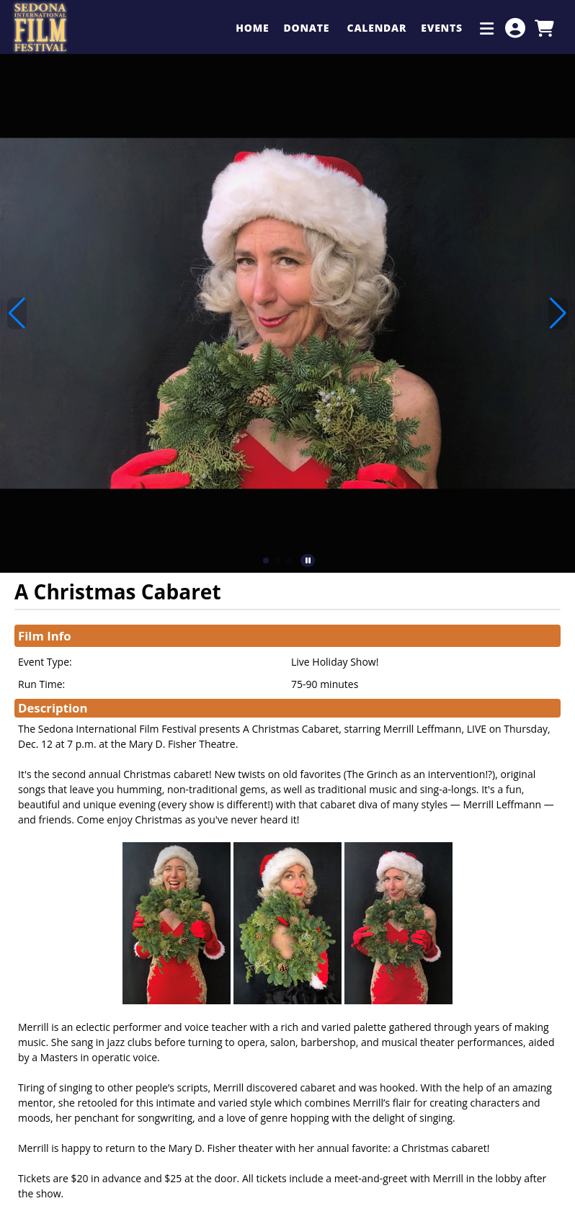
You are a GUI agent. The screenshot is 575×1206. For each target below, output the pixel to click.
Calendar (377, 28)
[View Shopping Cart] (544, 28)
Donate (307, 28)
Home (252, 28)
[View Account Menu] (515, 28)
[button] (266, 560)
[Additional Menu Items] (487, 28)
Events (443, 28)
